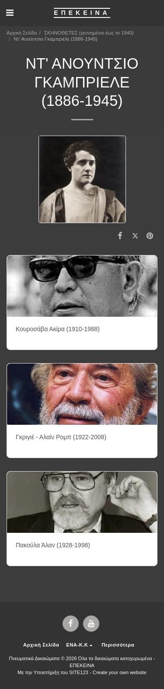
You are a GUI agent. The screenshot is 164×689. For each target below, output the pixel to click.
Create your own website (120, 672)
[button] (9, 13)
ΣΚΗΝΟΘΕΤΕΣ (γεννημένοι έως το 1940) (89, 32)
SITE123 (78, 672)
